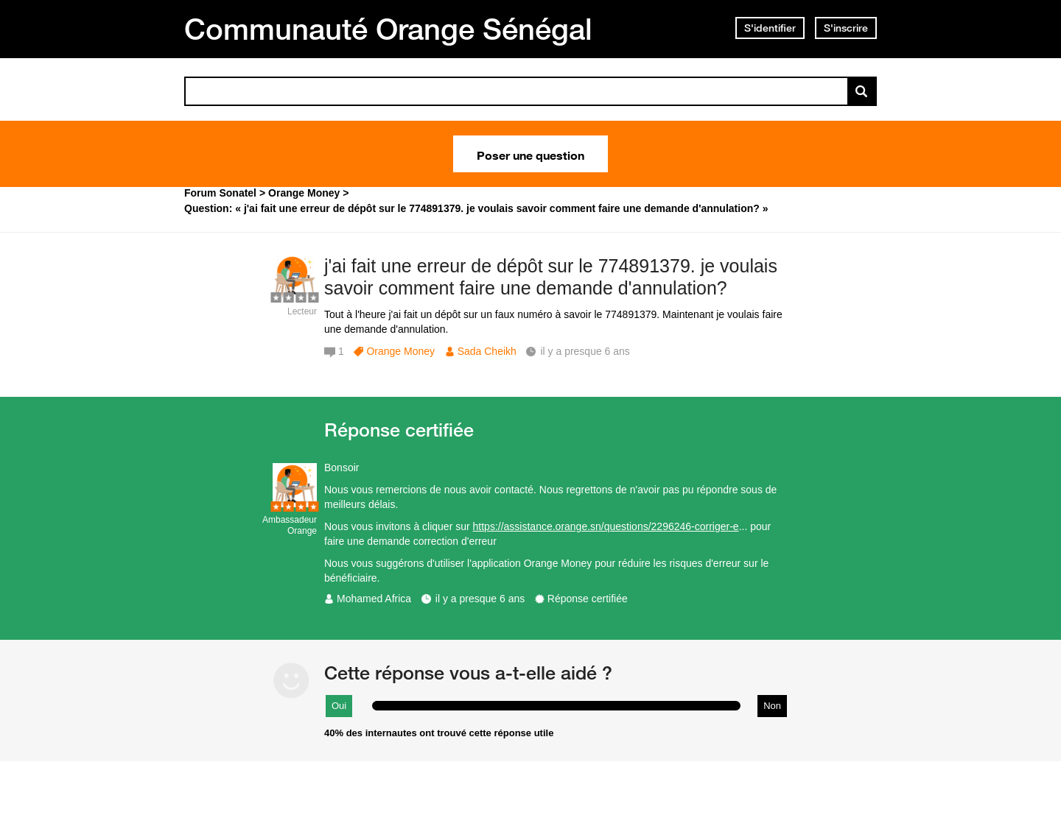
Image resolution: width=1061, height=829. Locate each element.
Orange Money (400, 351)
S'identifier (770, 28)
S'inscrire (846, 28)
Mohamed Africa (374, 598)
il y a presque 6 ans (480, 598)
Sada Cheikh (487, 351)
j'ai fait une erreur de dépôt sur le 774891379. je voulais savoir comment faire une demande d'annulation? (550, 277)
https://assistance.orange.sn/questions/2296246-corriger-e (606, 526)
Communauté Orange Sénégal (388, 28)
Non (772, 705)
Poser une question (530, 154)
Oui (339, 705)
